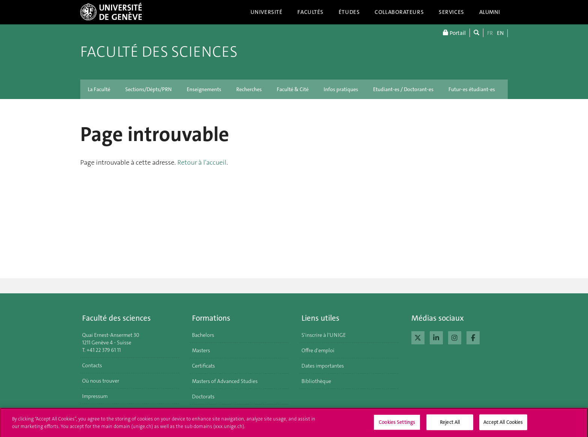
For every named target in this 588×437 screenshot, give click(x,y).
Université (266, 12)
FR (490, 33)
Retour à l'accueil (201, 162)
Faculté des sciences (158, 52)
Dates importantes (323, 365)
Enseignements (204, 89)
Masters (201, 350)
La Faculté (99, 89)
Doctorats (203, 396)
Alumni (489, 12)
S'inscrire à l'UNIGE (324, 335)
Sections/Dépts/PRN (148, 89)
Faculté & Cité (293, 89)
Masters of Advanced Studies (225, 381)
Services (451, 12)
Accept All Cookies (503, 424)
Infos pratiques (341, 89)
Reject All (450, 424)
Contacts (92, 365)
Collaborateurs (399, 12)
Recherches (249, 89)
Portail (454, 33)
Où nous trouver (100, 380)
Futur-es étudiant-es (471, 89)
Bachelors (203, 335)
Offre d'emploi (318, 350)
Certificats (203, 365)
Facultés (310, 12)
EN (500, 33)
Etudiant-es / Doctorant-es (403, 89)
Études (349, 12)
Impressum (95, 396)
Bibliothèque (316, 381)
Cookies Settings (397, 424)
